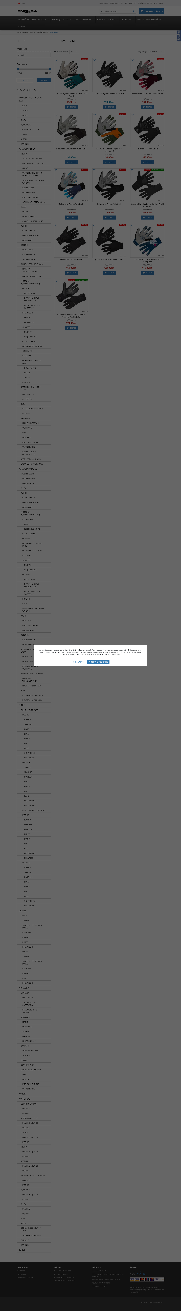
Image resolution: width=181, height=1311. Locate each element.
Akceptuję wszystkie (98, 662)
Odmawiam (78, 662)
